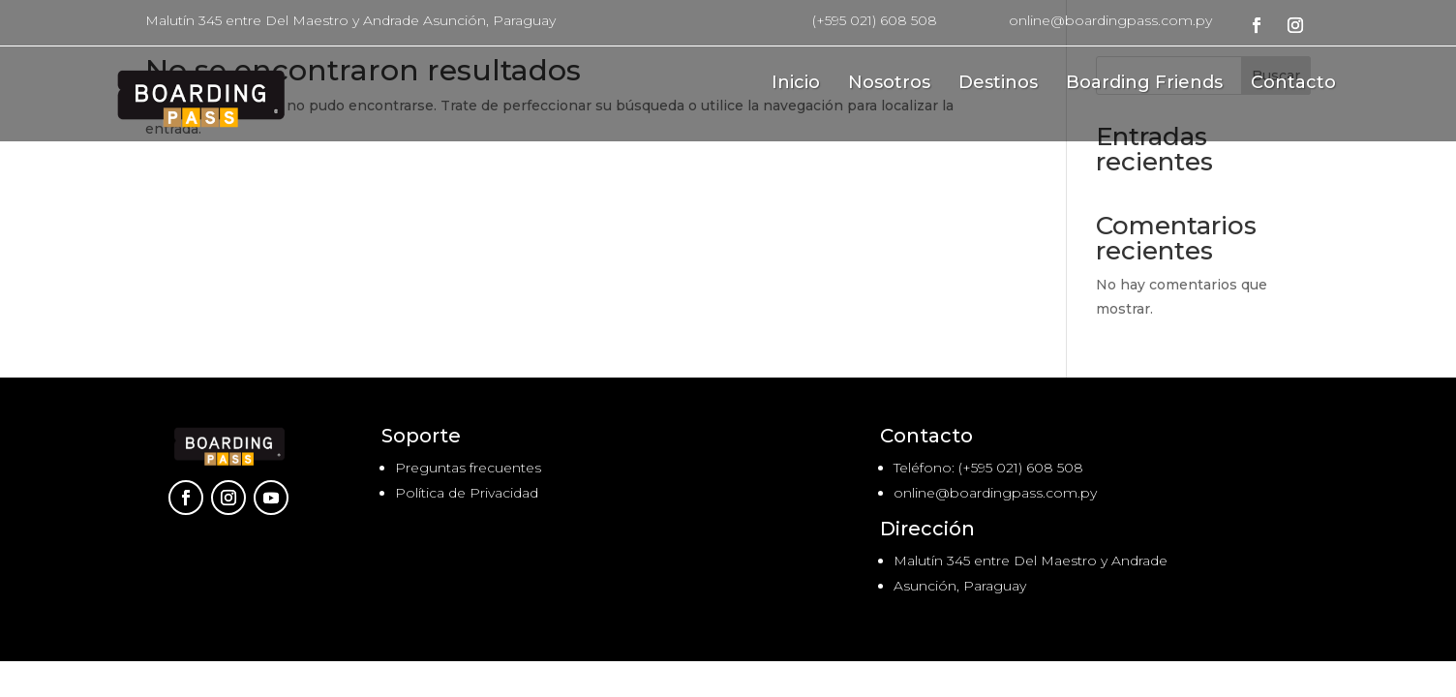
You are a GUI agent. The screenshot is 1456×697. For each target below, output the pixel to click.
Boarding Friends (1144, 84)
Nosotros (889, 84)
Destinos (998, 84)
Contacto (1293, 84)
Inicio (796, 84)
